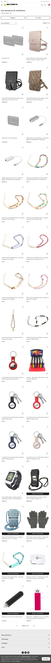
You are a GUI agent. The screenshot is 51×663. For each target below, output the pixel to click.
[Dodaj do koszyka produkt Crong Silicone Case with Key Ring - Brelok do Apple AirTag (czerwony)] (47, 413)
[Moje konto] (45, 1)
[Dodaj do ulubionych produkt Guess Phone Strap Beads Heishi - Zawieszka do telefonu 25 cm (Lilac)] (23, 227)
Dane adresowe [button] (25, 635)
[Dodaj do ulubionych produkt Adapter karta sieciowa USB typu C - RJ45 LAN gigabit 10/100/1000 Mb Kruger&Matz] (47, 107)
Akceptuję (45, 659)
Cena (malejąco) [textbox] (5, 23)
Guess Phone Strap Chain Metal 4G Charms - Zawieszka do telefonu (12, 338)
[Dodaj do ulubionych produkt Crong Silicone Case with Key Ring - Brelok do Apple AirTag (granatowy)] (23, 427)
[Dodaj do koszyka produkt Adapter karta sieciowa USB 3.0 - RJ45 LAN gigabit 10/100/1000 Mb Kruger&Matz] (22, 174)
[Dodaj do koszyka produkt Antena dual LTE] (22, 54)
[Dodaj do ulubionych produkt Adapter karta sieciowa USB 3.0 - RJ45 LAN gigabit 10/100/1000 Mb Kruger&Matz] (23, 147)
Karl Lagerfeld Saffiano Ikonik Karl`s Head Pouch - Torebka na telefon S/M (36, 497)
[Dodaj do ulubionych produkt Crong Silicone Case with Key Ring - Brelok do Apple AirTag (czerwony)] (47, 387)
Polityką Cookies (26, 656)
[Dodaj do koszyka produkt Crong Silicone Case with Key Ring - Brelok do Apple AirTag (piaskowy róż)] (47, 453)
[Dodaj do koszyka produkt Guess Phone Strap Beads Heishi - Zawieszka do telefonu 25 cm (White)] (22, 293)
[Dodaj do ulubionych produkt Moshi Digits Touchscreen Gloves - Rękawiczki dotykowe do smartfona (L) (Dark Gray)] (47, 506)
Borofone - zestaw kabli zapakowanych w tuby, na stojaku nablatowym (37, 378)
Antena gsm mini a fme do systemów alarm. (12, 617)
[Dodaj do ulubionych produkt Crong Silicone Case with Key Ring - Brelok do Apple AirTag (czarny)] (23, 387)
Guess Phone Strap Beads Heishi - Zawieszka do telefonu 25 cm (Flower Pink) (37, 218)
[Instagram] (25, 652)
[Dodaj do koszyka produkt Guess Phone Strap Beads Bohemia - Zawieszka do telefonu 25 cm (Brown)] (22, 213)
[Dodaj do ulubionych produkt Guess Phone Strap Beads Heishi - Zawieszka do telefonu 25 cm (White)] (23, 267)
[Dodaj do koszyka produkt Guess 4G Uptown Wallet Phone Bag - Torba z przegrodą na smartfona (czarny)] (22, 94)
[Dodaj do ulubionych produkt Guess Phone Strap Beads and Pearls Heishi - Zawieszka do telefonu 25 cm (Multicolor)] (47, 147)
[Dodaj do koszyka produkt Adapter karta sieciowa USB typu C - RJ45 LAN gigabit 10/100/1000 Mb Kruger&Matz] (47, 134)
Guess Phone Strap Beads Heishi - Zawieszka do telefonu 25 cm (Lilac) (12, 258)
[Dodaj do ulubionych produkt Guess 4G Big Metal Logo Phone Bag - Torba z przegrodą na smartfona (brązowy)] (47, 67)
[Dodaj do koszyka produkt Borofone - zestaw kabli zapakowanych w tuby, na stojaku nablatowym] (47, 373)
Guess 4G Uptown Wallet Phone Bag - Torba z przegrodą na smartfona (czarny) (13, 98)
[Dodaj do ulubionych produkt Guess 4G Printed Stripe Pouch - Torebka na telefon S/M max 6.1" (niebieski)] (23, 506)
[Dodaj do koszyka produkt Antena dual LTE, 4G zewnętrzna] (22, 134)
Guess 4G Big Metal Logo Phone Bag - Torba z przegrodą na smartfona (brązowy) (37, 98)
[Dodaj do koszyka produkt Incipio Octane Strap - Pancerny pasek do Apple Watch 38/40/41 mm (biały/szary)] (22, 493)
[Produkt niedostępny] (37, 494)
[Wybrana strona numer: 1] (25, 626)
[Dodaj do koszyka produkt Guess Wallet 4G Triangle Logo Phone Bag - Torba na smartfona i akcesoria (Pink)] (47, 54)
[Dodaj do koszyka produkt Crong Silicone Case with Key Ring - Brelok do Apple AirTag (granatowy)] (22, 453)
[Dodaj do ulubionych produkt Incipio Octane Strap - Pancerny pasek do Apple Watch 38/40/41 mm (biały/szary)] (23, 466)
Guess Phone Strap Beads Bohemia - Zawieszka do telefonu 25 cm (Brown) (13, 218)
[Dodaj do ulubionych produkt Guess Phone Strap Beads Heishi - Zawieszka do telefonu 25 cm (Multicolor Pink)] (47, 227)
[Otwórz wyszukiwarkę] (42, 5)
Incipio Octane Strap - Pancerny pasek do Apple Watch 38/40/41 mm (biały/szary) (12, 497)
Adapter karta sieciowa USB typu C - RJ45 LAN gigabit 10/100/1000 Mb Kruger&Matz (37, 138)
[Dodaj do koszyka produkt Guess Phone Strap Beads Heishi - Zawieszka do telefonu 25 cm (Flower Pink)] (47, 213)
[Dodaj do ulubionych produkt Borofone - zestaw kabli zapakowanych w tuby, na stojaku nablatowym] (47, 347)
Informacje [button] (25, 639)
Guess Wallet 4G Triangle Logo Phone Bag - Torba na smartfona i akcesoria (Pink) (36, 58)
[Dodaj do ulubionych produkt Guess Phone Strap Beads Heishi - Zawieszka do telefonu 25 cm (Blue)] (23, 546)
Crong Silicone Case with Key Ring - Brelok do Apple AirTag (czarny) (13, 418)
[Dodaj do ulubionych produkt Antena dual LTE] (23, 27)
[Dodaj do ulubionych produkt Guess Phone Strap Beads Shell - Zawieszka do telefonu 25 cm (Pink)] (47, 267)
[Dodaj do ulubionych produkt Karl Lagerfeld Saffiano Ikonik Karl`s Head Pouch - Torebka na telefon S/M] (47, 466)
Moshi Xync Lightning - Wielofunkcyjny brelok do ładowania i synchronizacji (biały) (37, 577)
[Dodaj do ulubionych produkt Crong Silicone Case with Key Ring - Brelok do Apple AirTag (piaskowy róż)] (47, 427)
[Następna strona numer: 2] (34, 626)
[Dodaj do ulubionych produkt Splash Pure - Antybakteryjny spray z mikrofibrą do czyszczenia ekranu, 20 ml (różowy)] (47, 586)
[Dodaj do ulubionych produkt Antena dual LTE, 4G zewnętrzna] (23, 107)
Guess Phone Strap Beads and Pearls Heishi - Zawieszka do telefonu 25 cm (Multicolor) (37, 178)
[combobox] (9, 23)
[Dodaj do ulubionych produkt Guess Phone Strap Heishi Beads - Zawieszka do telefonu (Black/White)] (47, 307)
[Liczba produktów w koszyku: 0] (48, 5)
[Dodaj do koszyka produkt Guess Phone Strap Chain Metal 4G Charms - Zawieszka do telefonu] (22, 333)
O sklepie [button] (25, 643)
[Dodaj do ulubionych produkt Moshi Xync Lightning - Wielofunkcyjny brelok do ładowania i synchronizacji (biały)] (47, 546)
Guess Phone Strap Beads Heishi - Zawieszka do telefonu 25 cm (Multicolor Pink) (37, 258)
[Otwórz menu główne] (2, 5)
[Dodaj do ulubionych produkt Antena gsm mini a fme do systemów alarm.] (23, 586)
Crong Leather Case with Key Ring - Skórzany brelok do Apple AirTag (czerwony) (12, 378)
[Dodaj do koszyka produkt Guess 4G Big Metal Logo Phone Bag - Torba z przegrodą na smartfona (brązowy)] (47, 94)
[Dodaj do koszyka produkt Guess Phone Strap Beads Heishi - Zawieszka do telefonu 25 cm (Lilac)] (22, 253)
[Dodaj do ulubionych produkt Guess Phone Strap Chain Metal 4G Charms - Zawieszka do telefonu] (23, 307)
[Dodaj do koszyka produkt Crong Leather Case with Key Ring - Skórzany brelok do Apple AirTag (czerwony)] (22, 373)
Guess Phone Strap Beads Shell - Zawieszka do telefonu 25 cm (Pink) (37, 298)
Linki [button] (25, 647)
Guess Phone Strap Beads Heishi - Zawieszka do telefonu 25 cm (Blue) (12, 577)
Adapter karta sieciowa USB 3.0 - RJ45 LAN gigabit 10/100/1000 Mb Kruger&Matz (12, 178)
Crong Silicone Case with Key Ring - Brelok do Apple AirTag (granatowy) (13, 458)
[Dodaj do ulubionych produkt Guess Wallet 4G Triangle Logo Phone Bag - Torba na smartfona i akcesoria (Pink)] (47, 27)
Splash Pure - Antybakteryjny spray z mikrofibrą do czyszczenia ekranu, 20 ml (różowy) (37, 617)
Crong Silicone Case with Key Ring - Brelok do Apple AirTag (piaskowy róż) (37, 458)
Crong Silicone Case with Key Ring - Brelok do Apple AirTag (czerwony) (37, 418)
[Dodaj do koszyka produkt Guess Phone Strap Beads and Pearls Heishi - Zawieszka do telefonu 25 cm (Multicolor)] (47, 174)
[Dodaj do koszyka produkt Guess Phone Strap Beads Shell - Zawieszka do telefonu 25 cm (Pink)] (47, 293)
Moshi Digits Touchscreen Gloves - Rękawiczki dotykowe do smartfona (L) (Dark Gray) (37, 537)
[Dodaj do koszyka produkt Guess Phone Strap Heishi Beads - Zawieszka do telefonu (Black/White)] (47, 333)
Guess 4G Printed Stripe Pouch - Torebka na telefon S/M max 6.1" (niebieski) (12, 537)
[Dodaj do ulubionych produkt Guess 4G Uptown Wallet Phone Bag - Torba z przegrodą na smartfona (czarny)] (23, 67)
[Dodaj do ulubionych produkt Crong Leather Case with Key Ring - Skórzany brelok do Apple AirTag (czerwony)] (23, 347)
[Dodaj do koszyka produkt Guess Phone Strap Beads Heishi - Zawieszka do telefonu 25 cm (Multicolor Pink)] (47, 253)
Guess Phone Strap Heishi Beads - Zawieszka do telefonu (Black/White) (37, 338)
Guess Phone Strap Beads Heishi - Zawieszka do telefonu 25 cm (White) (12, 298)
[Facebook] (23, 652)
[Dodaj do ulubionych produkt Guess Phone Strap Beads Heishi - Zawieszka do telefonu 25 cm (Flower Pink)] (47, 187)
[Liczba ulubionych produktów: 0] (45, 5)
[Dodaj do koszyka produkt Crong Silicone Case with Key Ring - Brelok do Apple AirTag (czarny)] (22, 413)
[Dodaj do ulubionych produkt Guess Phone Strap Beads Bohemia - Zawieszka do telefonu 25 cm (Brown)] (23, 187)
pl (2, 1)
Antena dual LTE (5, 58)
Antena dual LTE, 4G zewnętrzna (9, 138)
